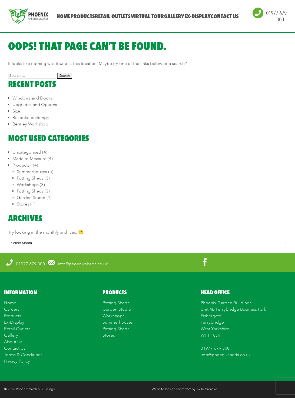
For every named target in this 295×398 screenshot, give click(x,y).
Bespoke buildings (30, 117)
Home (63, 16)
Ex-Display (197, 16)
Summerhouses (32, 171)
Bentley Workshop (30, 124)
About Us (13, 341)
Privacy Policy (17, 361)
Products (82, 16)
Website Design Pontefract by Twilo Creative (184, 389)
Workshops (28, 184)
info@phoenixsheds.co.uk (226, 354)
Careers (11, 309)
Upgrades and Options (34, 104)
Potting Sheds (30, 178)
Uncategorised (26, 152)
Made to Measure (29, 158)
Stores (23, 204)
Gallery (174, 16)
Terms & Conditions (23, 354)
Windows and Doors (32, 98)
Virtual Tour (147, 16)
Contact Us (225, 16)
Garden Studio (31, 197)
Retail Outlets (113, 16)
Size (16, 111)
